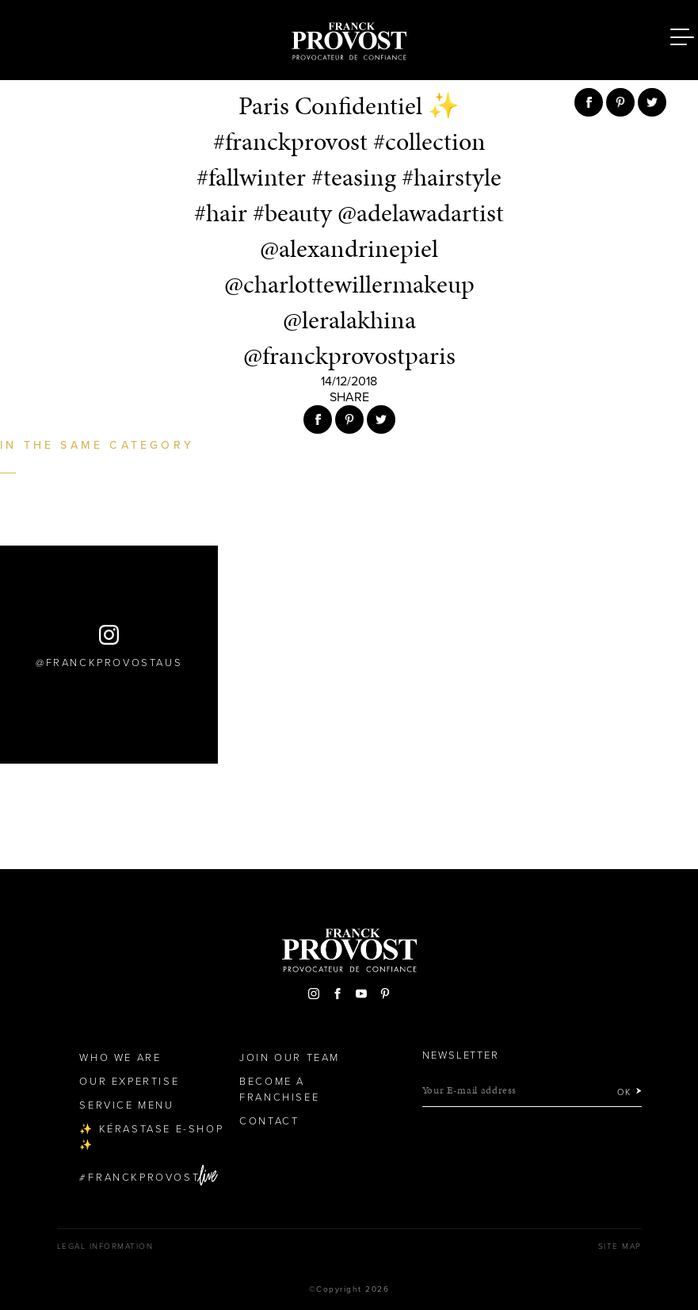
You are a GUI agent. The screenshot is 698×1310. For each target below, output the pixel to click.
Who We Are (120, 1057)
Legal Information (105, 1246)
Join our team (289, 1057)
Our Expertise (129, 1081)
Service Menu (126, 1105)
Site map (620, 1246)
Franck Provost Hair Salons (349, 38)
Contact (269, 1121)
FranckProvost (144, 1177)
